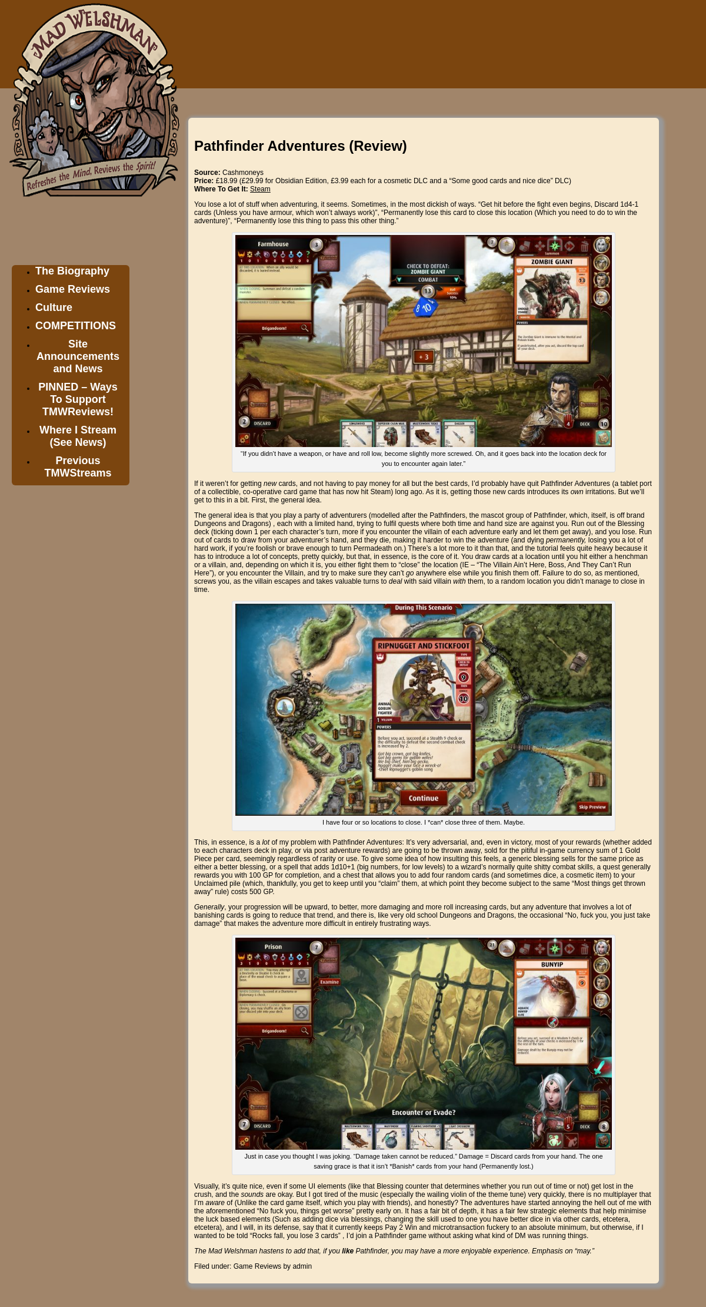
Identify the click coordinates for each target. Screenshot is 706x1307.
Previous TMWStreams (77, 467)
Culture (53, 307)
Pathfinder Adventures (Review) (300, 146)
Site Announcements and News (77, 356)
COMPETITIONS (75, 326)
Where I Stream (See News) (77, 436)
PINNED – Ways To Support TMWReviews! (77, 399)
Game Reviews (72, 289)
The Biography (72, 271)
